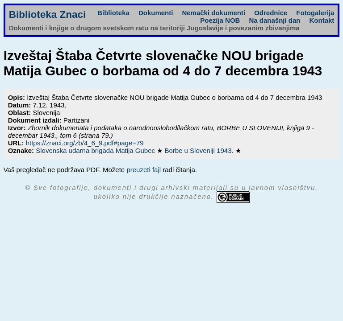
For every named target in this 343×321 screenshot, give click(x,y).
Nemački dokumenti (213, 12)
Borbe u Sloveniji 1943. (199, 150)
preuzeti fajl (143, 169)
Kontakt (321, 20)
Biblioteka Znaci (47, 14)
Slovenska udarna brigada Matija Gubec (96, 150)
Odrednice (270, 12)
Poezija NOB (220, 20)
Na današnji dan (274, 20)
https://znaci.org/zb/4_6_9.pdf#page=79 (85, 143)
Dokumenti (155, 12)
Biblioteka (113, 12)
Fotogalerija (315, 12)
